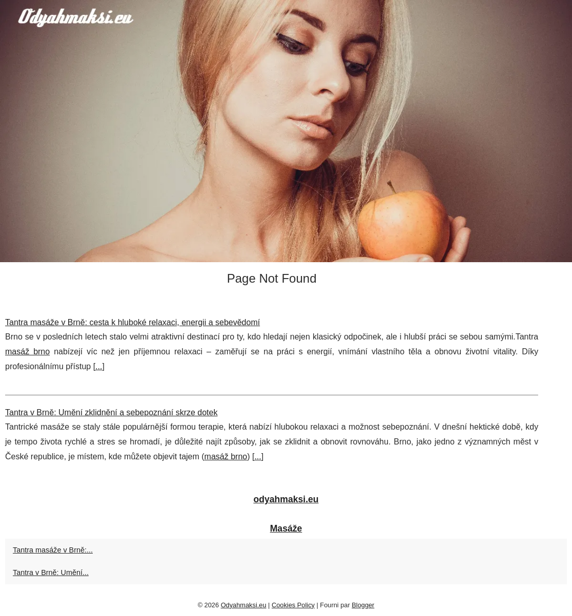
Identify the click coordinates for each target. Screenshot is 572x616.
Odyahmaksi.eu (244, 605)
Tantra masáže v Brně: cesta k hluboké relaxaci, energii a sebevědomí (132, 322)
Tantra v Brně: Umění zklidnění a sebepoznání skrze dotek (111, 412)
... (98, 366)
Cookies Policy (293, 605)
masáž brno (27, 351)
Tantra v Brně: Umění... (51, 572)
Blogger (363, 605)
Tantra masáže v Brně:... (53, 550)
